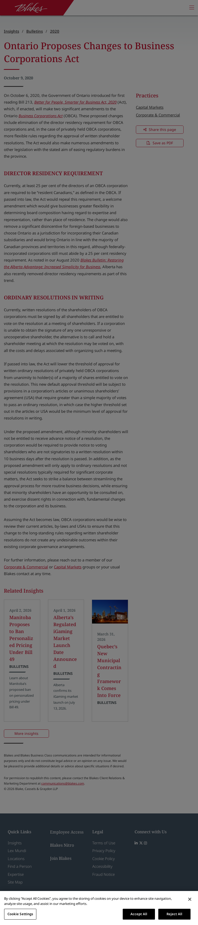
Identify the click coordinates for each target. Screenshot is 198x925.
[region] (99, 908)
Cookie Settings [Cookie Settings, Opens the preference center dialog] (20, 914)
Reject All (174, 914)
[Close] (189, 899)
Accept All (138, 914)
